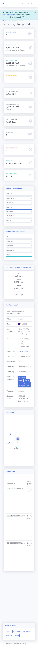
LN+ (27, 380)
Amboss (22, 377)
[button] (19, 3)
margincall (8, 636)
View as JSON (23, 351)
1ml (20, 380)
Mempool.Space (24, 385)
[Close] (35, 12)
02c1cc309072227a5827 (21, 632)
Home (4, 21)
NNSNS (7, 632)
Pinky (17, 636)
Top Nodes (13, 21)
